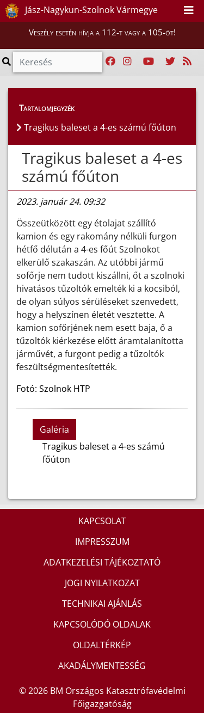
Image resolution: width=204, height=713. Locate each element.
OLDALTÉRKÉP (102, 645)
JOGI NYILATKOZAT (102, 583)
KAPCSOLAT (102, 521)
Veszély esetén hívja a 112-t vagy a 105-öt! (102, 32)
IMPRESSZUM (102, 542)
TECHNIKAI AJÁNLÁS (102, 604)
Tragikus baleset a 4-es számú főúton (102, 167)
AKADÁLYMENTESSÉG (102, 666)
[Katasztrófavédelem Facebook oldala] (110, 61)
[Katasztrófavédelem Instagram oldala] (127, 61)
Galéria (54, 429)
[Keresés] (57, 62)
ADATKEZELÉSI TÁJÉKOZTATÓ (102, 562)
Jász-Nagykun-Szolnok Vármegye (79, 11)
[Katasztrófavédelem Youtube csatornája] (148, 61)
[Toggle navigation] (189, 11)
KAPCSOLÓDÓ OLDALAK (102, 624)
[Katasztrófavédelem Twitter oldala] (170, 61)
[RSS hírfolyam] (187, 61)
